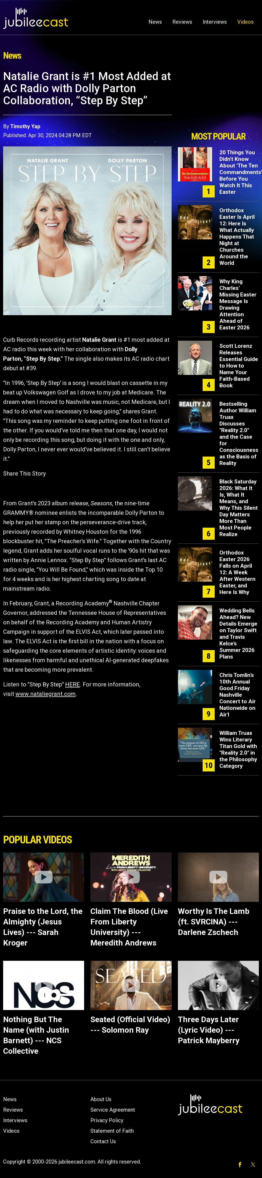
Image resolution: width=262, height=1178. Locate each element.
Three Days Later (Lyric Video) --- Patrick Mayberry (208, 1030)
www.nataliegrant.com (46, 694)
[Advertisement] (218, 99)
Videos (245, 22)
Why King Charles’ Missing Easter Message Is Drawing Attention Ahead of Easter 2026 (237, 304)
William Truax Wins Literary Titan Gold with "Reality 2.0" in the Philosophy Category (238, 749)
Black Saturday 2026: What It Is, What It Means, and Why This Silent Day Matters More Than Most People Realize (238, 507)
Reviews (182, 22)
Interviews (215, 22)
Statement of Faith (112, 1131)
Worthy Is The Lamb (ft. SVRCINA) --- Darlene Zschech (213, 922)
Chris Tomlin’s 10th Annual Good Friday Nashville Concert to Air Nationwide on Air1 (237, 695)
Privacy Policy (106, 1120)
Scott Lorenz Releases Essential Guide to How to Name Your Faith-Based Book (238, 366)
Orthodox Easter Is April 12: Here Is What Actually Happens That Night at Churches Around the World (237, 236)
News (155, 22)
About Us (100, 1099)
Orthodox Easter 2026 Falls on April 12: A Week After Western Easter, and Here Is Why (237, 572)
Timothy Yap (25, 126)
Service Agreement (112, 1110)
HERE (72, 684)
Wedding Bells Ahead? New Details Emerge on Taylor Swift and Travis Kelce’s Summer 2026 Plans (238, 633)
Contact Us (103, 1141)
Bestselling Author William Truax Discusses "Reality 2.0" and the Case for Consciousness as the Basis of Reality (238, 433)
